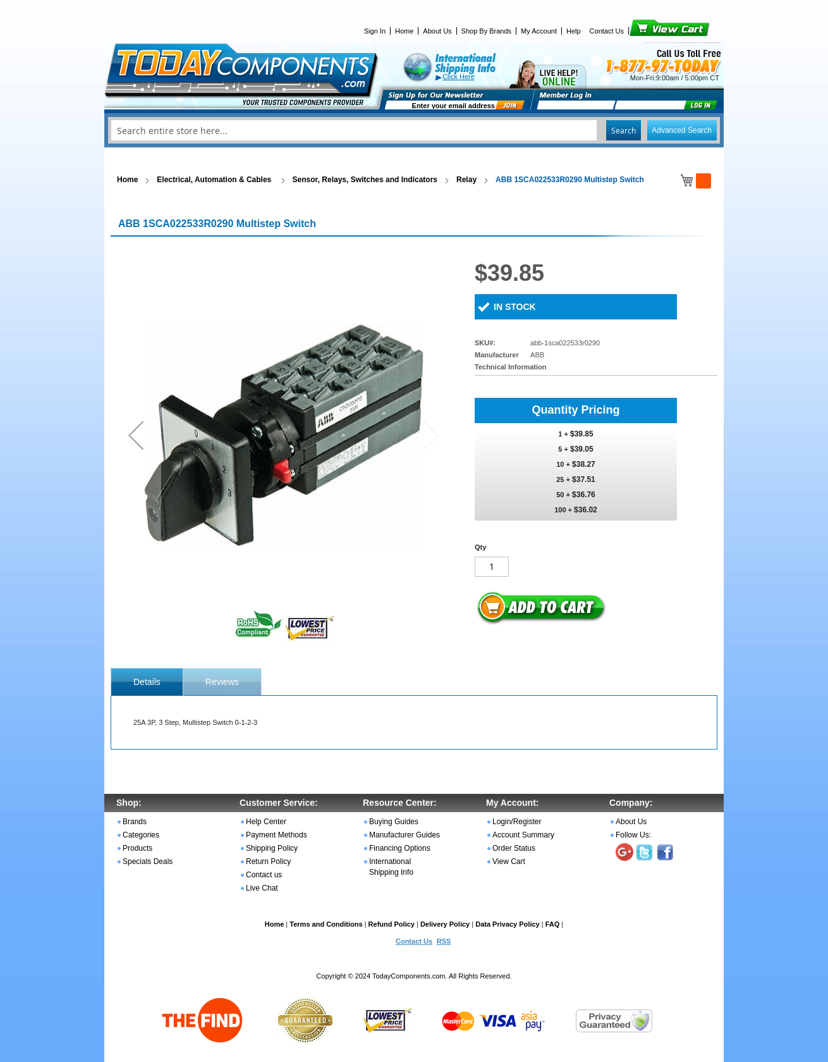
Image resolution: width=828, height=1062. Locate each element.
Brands (135, 821)
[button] (136, 435)
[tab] (147, 682)
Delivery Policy (445, 924)
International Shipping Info (391, 867)
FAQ (552, 924)
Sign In (375, 31)
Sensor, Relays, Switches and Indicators (365, 179)
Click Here (458, 76)
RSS (444, 941)
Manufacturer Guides (404, 834)
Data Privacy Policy (507, 924)
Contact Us (607, 31)
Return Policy (268, 861)
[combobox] (414, 130)
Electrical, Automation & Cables (215, 179)
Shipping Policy (272, 848)
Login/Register (516, 821)
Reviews (222, 682)
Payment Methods (276, 834)
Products (137, 848)
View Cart (648, 31)
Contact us (264, 874)
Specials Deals (148, 861)
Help (573, 31)
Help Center (266, 821)
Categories (141, 834)
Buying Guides (393, 821)
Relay (466, 179)
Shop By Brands (486, 31)
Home (404, 31)
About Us (437, 31)
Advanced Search (682, 130)
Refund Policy (391, 924)
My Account (539, 31)
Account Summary (523, 834)
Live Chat (262, 888)
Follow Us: (633, 834)
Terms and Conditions (325, 924)
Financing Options (399, 848)
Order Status (513, 848)
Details (147, 682)
